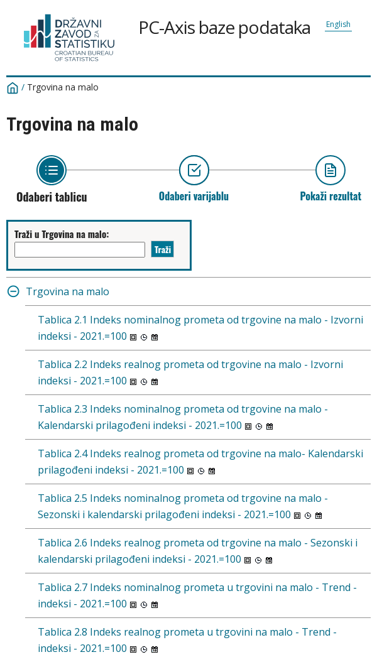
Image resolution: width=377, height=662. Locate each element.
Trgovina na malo (63, 87)
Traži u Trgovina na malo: (61, 234)
